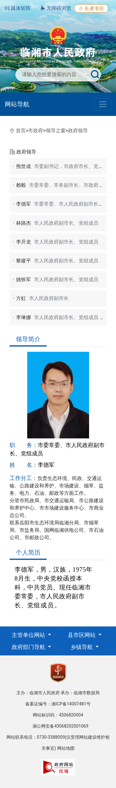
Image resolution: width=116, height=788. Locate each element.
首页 (21, 130)
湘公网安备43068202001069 (60, 726)
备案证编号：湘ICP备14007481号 (58, 703)
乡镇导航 (82, 647)
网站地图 (66, 748)
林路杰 (57, 223)
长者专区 (91, 8)
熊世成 (64, 166)
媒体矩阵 (18, 8)
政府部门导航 (29, 647)
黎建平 (57, 261)
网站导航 (17, 104)
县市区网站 (82, 635)
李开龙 (57, 242)
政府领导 (78, 130)
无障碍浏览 (55, 8)
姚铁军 (57, 279)
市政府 (35, 130)
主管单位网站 (29, 635)
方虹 (42, 298)
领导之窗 (56, 130)
